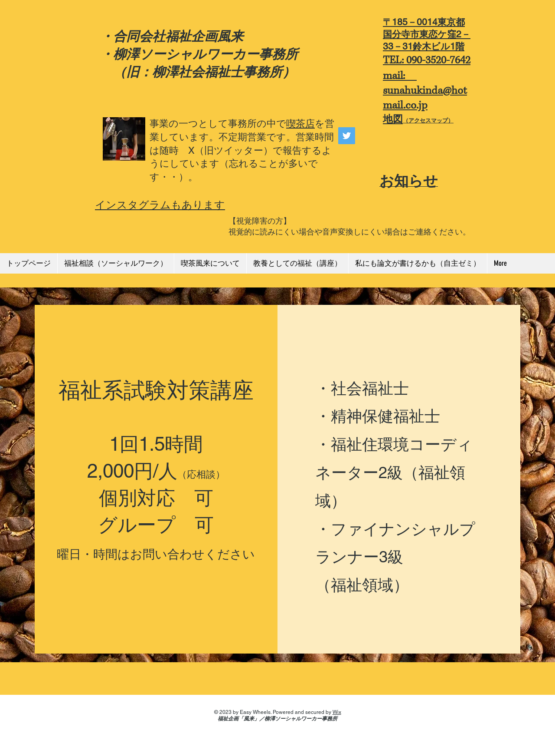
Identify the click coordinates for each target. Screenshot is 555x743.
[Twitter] (346, 135)
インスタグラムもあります (160, 205)
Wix (337, 712)
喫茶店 (300, 123)
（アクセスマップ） (428, 120)
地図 (393, 119)
